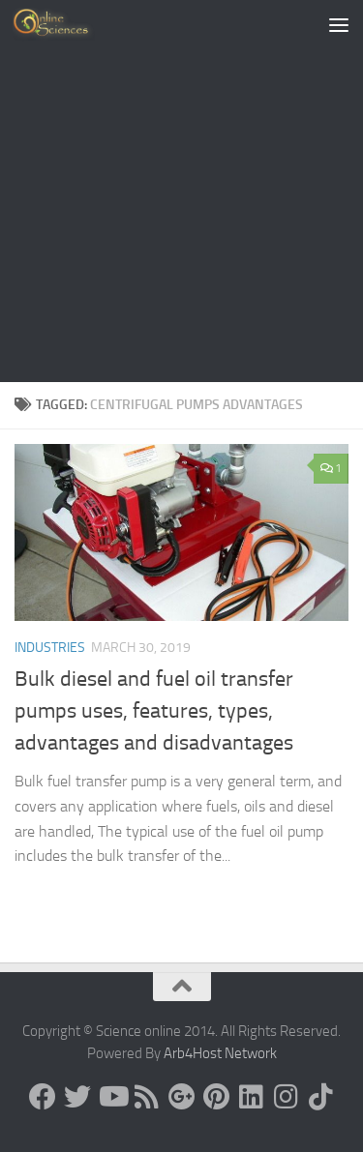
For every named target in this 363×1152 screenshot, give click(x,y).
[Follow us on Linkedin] (251, 1096)
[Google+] (182, 1096)
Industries (50, 647)
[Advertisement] (181, 191)
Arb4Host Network (220, 1053)
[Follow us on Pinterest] (216, 1096)
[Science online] (42, 1096)
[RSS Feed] (147, 1096)
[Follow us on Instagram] (286, 1096)
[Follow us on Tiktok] (321, 1096)
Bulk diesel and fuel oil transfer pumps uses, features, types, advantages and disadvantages (154, 710)
